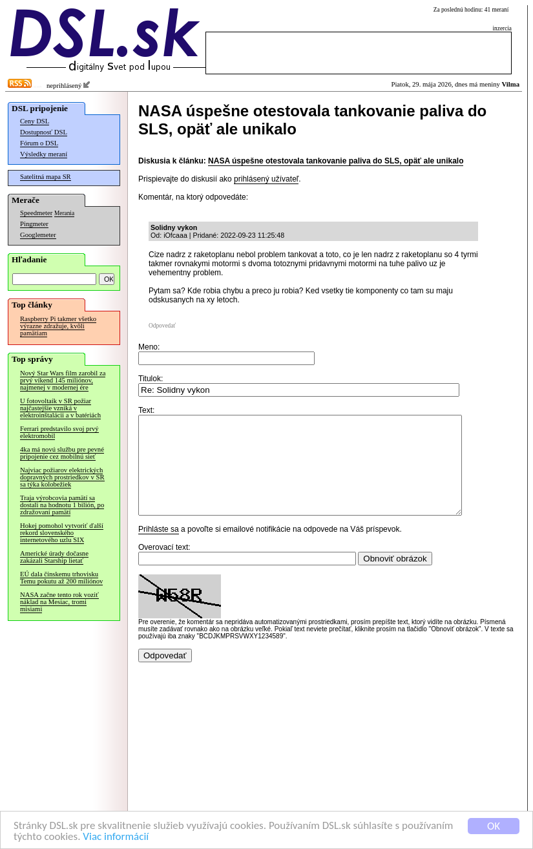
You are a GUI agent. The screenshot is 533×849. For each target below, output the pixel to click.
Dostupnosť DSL (43, 132)
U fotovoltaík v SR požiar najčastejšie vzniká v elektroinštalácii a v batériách (60, 408)
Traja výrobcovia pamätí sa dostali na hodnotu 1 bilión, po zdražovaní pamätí (62, 505)
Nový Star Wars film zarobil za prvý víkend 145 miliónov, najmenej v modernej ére (62, 380)
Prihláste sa (158, 548)
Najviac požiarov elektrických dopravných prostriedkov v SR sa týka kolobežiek (62, 477)
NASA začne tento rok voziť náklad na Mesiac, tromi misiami (59, 602)
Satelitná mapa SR (45, 176)
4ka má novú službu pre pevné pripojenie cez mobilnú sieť (62, 453)
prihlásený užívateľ (266, 178)
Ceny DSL (34, 121)
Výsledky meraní (43, 154)
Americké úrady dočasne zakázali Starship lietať (54, 557)
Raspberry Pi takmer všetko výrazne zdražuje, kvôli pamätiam (58, 326)
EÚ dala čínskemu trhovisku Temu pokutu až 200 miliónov (61, 578)
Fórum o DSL (39, 143)
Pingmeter (34, 223)
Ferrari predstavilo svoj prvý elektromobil (59, 432)
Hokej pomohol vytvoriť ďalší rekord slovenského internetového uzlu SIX (61, 532)
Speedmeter (36, 212)
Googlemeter (38, 234)
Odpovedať (162, 325)
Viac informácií (116, 837)
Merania (64, 213)
